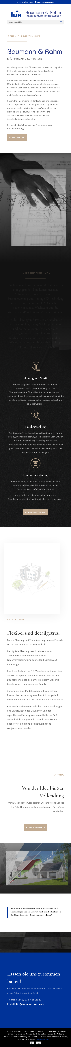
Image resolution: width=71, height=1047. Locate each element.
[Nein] (67, 1037)
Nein (38, 1043)
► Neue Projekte (35, 827)
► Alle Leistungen (35, 512)
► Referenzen (17, 137)
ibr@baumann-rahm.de (30, 1004)
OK (32, 1043)
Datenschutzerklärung (44, 1039)
